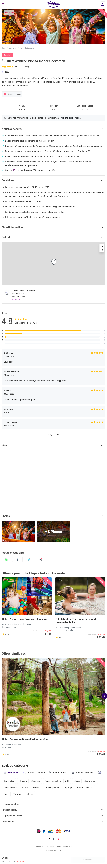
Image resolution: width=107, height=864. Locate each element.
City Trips (68, 787)
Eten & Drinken (58, 772)
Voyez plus (53, 434)
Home (4, 48)
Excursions (13, 48)
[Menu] (3, 4)
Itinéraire (16, 299)
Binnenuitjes (8, 781)
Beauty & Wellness (82, 772)
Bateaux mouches (85, 787)
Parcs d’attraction (27, 48)
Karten (25, 787)
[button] (53, 129)
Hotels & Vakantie (34, 772)
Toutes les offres (11, 804)
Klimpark (23, 781)
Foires (6, 794)
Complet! (87, 859)
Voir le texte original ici (70, 118)
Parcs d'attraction (53, 781)
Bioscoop (37, 787)
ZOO (67, 781)
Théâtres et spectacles (23, 794)
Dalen (7, 72)
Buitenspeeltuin (52, 787)
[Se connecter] (102, 4)
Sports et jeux (90, 781)
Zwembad (35, 781)
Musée (77, 781)
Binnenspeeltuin (10, 787)
